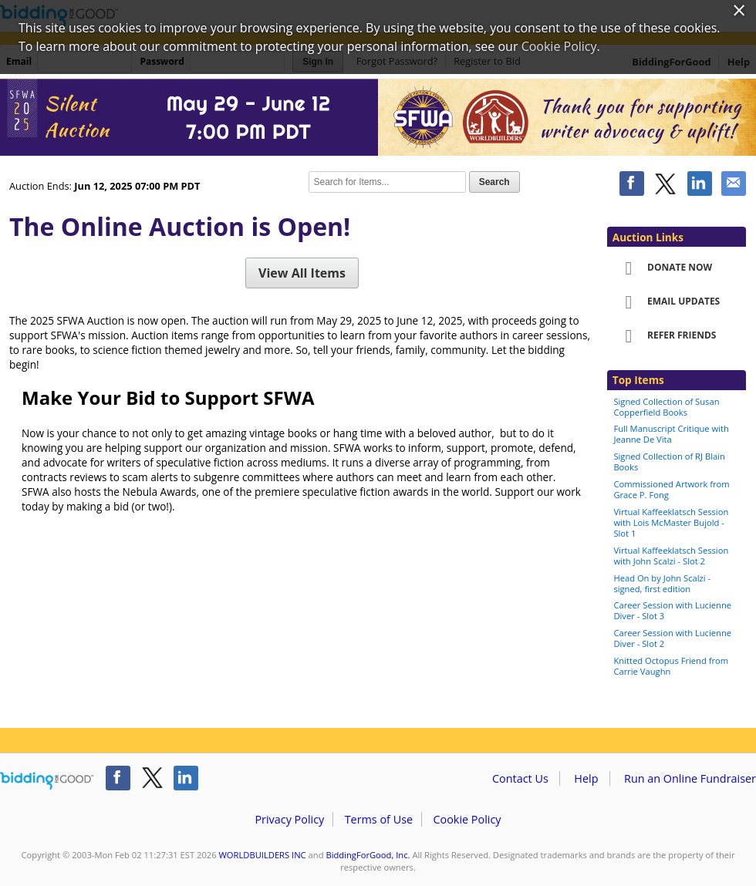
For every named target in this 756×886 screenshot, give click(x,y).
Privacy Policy (289, 819)
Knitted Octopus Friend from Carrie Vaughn (670, 666)
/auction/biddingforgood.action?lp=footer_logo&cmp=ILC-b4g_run (46, 781)
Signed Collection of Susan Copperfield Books (666, 407)
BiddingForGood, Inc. (368, 855)
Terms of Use (379, 819)
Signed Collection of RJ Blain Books (668, 461)
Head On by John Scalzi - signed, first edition (661, 583)
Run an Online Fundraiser (690, 778)
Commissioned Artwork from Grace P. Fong (671, 489)
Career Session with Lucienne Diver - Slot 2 (672, 638)
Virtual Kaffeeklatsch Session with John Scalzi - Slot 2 (670, 555)
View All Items (302, 272)
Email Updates (667, 302)
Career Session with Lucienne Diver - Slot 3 (672, 610)
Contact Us (520, 778)
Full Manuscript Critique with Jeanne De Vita (671, 434)
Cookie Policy (467, 819)
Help (586, 778)
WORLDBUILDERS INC (262, 855)
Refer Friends (665, 336)
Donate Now (663, 268)
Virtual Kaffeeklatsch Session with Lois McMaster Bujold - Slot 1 (670, 522)
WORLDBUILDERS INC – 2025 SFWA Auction (378, 117)
